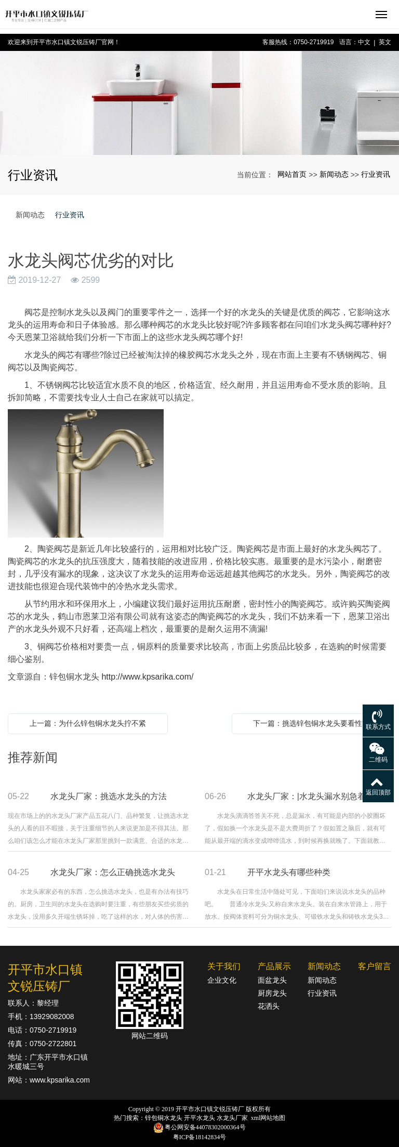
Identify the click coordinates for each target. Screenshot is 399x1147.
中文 (364, 42)
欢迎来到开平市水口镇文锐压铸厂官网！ (64, 42)
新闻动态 (334, 174)
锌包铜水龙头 (163, 1118)
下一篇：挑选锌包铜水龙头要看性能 (311, 723)
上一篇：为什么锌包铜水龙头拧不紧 (88, 723)
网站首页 (292, 174)
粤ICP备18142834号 (200, 1137)
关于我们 (224, 966)
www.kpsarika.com (60, 1080)
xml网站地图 (268, 1118)
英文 (385, 42)
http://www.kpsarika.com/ (147, 676)
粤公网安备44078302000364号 (205, 1127)
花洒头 (269, 1006)
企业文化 (221, 980)
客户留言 (374, 966)
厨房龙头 (272, 993)
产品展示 (274, 966)
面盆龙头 (272, 980)
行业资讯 (375, 174)
